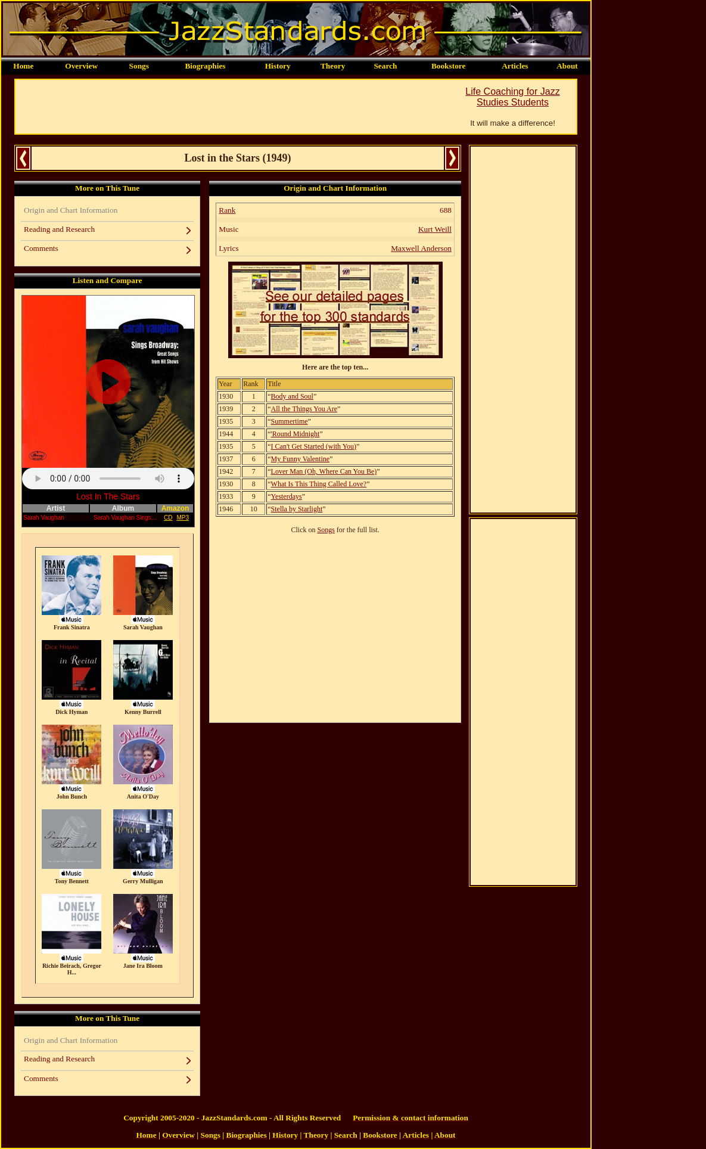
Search (385, 65)
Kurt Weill (435, 229)
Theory (333, 65)
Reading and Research (59, 229)
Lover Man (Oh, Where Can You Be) (324, 471)
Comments (41, 248)
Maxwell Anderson (421, 248)
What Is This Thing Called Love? (319, 484)
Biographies (205, 65)
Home (23, 65)
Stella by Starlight (297, 509)
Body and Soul (292, 396)
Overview (81, 65)
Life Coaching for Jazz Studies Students (512, 96)
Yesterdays (286, 496)
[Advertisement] (232, 106)
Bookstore (448, 65)
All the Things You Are (304, 409)
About (567, 65)
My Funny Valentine (300, 459)
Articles (515, 65)
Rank (227, 210)
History (278, 65)
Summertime (289, 421)
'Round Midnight (295, 434)
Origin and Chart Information (70, 210)
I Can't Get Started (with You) (313, 446)
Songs (139, 65)
